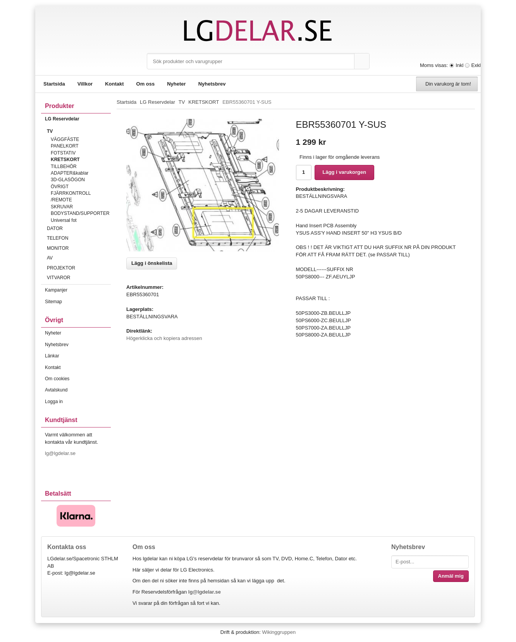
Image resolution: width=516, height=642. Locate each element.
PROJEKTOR (79, 268)
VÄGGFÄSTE (65, 139)
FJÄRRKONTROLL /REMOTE (71, 197)
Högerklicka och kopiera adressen (164, 338)
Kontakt (114, 84)
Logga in (54, 401)
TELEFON (79, 238)
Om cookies (57, 378)
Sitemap (53, 301)
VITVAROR (79, 277)
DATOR (79, 228)
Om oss (145, 84)
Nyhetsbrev (212, 84)
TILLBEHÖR (64, 166)
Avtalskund (56, 390)
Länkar (52, 356)
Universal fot (64, 220)
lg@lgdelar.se (61, 453)
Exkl (476, 65)
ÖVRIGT (60, 186)
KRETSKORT (65, 159)
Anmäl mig (451, 576)
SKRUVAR (62, 206)
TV (79, 131)
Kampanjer (56, 290)
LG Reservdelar (78, 119)
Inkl (459, 65)
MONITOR (79, 248)
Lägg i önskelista (151, 263)
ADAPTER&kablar (69, 173)
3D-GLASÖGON (68, 179)
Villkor (85, 84)
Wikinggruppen (279, 632)
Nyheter (176, 84)
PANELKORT (65, 146)
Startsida (54, 84)
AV (79, 258)
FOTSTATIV (63, 153)
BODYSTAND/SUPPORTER (80, 213)
